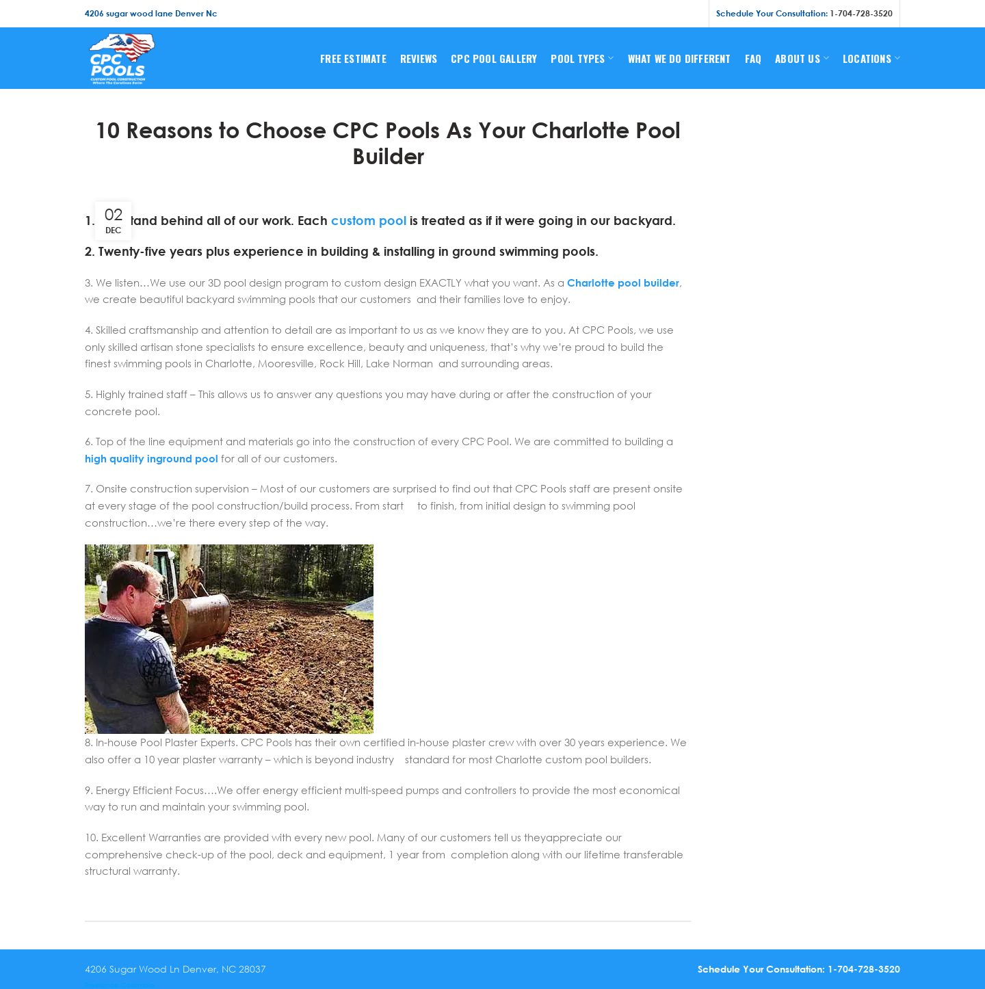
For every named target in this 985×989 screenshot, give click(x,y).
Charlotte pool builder (623, 282)
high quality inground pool (151, 458)
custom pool (368, 220)
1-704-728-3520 (861, 13)
